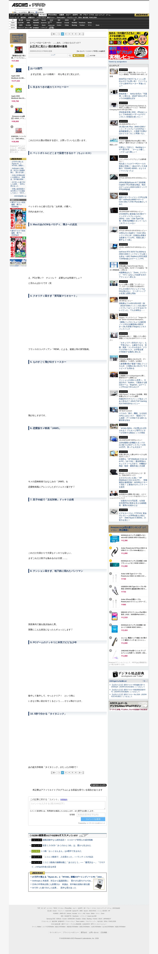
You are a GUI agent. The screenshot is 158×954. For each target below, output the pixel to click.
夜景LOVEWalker (85, 926)
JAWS (20, 25)
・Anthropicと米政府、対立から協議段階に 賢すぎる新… (17, 170)
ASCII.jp (20, 5)
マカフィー (20, 27)
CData (67, 25)
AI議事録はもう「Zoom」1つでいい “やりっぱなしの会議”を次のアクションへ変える (133, 274)
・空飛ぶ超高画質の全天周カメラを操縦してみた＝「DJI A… (17, 191)
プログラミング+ (72, 17)
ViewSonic (82, 22)
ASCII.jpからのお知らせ (118, 681)
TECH (35, 15)
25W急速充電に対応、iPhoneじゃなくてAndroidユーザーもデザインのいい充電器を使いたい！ (133, 114)
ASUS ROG (36, 22)
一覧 (69, 55)
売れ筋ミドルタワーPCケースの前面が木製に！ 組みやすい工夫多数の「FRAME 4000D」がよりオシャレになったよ (133, 167)
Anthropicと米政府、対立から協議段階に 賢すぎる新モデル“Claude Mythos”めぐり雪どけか (73, 881)
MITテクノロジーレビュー (98, 924)
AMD (28, 22)
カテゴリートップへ (98, 785)
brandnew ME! (51, 28)
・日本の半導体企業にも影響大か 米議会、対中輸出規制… (17, 177)
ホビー (68, 15)
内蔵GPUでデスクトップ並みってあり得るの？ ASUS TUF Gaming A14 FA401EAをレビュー (133, 401)
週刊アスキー (51, 17)
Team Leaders (80, 921)
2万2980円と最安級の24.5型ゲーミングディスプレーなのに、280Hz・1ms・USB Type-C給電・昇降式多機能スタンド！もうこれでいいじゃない (133, 218)
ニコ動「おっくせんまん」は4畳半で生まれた (61, 851)
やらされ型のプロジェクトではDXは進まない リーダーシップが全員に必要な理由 (132, 291)
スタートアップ (99, 15)
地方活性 (85, 17)
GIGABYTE (44, 22)
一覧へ (144, 681)
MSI (59, 20)
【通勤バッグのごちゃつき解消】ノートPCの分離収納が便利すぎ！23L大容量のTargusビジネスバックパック (133, 325)
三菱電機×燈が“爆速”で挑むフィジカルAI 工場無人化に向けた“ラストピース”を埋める (133, 366)
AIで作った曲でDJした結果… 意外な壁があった (54, 888)
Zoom (97, 25)
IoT (21, 15)
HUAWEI (74, 22)
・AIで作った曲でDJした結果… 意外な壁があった (17, 184)
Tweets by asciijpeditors (118, 62)
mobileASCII (86, 924)
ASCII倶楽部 (142, 15)
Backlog (74, 25)
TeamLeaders (61, 17)
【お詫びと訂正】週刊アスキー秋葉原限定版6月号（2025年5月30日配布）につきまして (128, 691)
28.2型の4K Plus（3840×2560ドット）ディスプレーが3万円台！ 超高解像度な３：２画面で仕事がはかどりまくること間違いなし (133, 130)
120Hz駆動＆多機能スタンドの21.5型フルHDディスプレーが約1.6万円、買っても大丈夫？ (132, 445)
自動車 (61, 15)
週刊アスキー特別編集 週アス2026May (18, 204)
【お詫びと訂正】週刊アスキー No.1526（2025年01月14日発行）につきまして (129, 695)
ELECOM (20, 22)
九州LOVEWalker (96, 926)
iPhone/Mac (52, 15)
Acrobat (28, 25)
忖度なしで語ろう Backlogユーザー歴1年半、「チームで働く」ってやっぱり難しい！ (132, 149)
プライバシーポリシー (71, 932)
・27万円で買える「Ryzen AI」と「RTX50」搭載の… (17, 164)
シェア (53, 55)
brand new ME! (92, 916)
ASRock (59, 22)
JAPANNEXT (36, 28)
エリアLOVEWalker (48, 926)
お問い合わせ (94, 932)
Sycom (43, 20)
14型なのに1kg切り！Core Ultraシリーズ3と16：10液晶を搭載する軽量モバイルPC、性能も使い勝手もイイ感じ (132, 236)
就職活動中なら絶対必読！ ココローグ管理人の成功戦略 (68, 840)
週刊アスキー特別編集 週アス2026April (18, 233)
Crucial (67, 22)
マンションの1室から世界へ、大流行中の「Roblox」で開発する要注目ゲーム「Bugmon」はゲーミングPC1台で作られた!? (133, 383)
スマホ (91, 15)
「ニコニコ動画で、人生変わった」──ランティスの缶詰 (68, 857)
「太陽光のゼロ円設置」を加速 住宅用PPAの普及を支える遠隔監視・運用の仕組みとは (133, 503)
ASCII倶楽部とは (20, 196)
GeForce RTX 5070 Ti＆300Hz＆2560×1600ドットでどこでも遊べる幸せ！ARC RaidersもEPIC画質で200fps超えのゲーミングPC (133, 255)
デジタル (37, 5)
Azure (44, 25)
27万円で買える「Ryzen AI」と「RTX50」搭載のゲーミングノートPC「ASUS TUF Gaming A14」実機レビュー (82, 877)
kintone (36, 25)
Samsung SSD (51, 918)
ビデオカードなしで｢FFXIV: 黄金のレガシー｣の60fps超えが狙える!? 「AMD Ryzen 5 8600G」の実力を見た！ (133, 516)
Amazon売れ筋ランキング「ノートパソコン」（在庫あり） (17, 38)
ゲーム (108, 15)
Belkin (90, 22)
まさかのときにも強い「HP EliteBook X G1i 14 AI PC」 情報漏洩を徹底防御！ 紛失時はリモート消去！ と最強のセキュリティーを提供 (133, 482)
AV (81, 15)
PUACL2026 (93, 17)
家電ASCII (31, 17)
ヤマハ (90, 25)
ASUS (67, 20)
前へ (54, 34)
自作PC (75, 15)
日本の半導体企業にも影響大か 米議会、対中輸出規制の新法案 (61, 884)
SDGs (80, 17)
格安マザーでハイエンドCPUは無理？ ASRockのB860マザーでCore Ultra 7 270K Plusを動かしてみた (133, 200)
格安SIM (23, 17)
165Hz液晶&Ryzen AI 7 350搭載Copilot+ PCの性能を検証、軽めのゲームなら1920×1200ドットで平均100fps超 (133, 185)
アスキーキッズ (14, 17)
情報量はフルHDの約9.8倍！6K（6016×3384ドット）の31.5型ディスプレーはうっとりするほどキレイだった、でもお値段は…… (133, 306)
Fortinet (82, 25)
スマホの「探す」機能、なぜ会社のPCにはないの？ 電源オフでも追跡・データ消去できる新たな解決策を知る (133, 416)
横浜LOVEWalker (60, 926)
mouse (28, 20)
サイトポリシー (55, 932)
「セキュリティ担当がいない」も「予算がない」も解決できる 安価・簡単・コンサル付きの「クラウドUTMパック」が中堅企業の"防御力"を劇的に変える (133, 347)
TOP (39, 908)
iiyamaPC (36, 20)
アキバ (85, 15)
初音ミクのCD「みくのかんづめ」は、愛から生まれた (67, 845)
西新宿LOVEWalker (72, 926)
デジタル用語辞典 (76, 924)
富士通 (21, 20)
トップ (12, 15)
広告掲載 (104, 932)
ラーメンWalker (36, 926)
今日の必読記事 (55, 924)
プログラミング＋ (91, 921)
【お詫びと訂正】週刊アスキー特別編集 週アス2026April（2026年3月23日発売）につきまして (128, 686)
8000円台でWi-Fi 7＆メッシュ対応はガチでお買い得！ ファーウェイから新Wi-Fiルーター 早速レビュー (133, 82)
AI (17, 15)
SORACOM (71, 918)
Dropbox (59, 25)
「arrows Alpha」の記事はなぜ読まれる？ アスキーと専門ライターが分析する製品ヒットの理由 (132, 430)
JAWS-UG (63, 913)
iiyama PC (75, 911)
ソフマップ (43, 27)
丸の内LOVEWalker (108, 926)
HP (74, 20)
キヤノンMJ (28, 27)
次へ (80, 34)
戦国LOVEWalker (120, 926)
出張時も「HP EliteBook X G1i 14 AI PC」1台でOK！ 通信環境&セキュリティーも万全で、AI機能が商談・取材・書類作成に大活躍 (133, 462)
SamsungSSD (50, 23)
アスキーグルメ (41, 17)
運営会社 (84, 932)
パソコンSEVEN (51, 20)
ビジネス (27, 15)
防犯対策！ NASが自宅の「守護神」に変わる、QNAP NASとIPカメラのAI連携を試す (133, 96)
